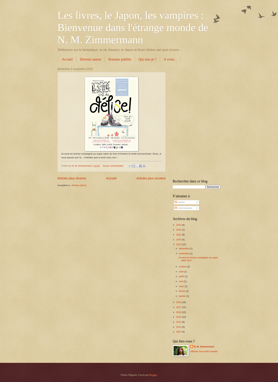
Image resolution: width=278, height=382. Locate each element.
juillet (182, 276)
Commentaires (183, 208)
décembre (184, 248)
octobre (183, 266)
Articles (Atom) (78, 185)
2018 (179, 302)
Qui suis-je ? (147, 59)
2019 (179, 244)
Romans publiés (120, 59)
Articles (180, 202)
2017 (179, 307)
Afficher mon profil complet (203, 351)
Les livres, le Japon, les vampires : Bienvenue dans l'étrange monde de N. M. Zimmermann (132, 27)
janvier (182, 296)
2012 (179, 331)
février (182, 291)
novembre (184, 253)
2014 (179, 322)
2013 (179, 327)
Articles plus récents (71, 178)
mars (182, 286)
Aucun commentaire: (113, 165)
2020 (179, 239)
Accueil (67, 59)
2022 (179, 229)
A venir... (170, 59)
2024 (179, 225)
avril (181, 281)
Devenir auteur (90, 59)
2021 (179, 234)
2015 (179, 317)
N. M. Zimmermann (204, 346)
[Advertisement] (197, 120)
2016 (179, 312)
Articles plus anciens (151, 178)
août (181, 271)
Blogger (153, 375)
